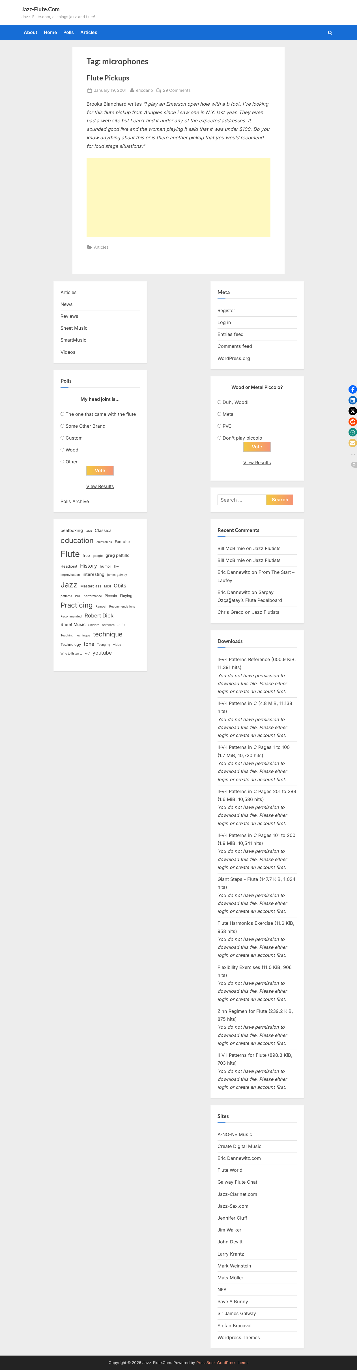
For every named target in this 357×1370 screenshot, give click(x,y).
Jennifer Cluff (232, 1218)
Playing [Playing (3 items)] (126, 595)
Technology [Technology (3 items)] (71, 644)
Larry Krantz (231, 1254)
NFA (222, 1290)
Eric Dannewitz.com (239, 1158)
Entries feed (231, 334)
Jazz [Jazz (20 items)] (69, 584)
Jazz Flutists (267, 548)
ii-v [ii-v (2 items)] (116, 566)
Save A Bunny (233, 1302)
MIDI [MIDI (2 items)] (107, 586)
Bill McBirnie (231, 548)
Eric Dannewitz (234, 572)
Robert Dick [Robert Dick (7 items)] (99, 615)
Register (226, 310)
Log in (224, 322)
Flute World (230, 1170)
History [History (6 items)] (88, 566)
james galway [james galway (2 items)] (117, 575)
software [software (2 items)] (108, 625)
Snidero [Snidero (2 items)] (93, 625)
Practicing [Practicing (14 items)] (77, 605)
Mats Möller (230, 1277)
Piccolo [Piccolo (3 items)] (111, 595)
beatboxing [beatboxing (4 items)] (72, 530)
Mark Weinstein (234, 1266)
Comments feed (235, 346)
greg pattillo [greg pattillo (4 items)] (118, 555)
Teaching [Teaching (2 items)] (67, 635)
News (67, 304)
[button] (353, 389)
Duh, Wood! (236, 402)
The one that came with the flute (101, 414)
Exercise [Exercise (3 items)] (122, 541)
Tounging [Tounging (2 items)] (103, 645)
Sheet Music (74, 328)
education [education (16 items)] (77, 540)
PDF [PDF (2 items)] (78, 596)
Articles (88, 32)
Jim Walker (229, 1230)
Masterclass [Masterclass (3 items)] (90, 586)
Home (50, 32)
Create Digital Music (239, 1146)
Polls (68, 32)
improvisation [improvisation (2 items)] (70, 575)
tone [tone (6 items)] (89, 644)
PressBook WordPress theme (222, 1362)
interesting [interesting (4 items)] (93, 574)
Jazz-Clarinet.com (237, 1194)
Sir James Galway (237, 1313)
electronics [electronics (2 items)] (104, 542)
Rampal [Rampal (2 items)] (101, 606)
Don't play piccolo (242, 438)
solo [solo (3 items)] (121, 625)
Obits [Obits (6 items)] (120, 586)
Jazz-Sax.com (233, 1206)
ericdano (144, 90)
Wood (72, 450)
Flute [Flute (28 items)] (70, 554)
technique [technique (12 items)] (107, 634)
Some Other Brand (86, 426)
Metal (229, 414)
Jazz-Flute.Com (40, 9)
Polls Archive (75, 501)
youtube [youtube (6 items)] (102, 653)
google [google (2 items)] (98, 556)
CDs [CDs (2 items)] (89, 531)
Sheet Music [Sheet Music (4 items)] (73, 624)
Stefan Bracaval (234, 1325)
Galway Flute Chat (237, 1182)
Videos (68, 352)
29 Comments (177, 90)
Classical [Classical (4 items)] (104, 530)
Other (72, 462)
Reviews (69, 316)
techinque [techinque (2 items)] (83, 635)
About (30, 32)
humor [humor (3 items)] (105, 566)
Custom (74, 438)
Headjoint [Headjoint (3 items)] (69, 566)
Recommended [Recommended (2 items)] (71, 616)
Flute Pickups (108, 78)
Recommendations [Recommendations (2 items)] (122, 606)
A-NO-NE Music (235, 1134)
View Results (100, 486)
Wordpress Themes (239, 1337)
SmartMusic (73, 340)
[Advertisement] (178, 197)
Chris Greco (231, 612)
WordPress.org (234, 358)
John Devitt (230, 1242)
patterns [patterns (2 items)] (66, 596)
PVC (227, 426)
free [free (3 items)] (86, 555)
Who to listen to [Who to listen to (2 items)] (71, 654)
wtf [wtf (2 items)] (87, 654)
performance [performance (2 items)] (93, 596)
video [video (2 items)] (117, 645)
